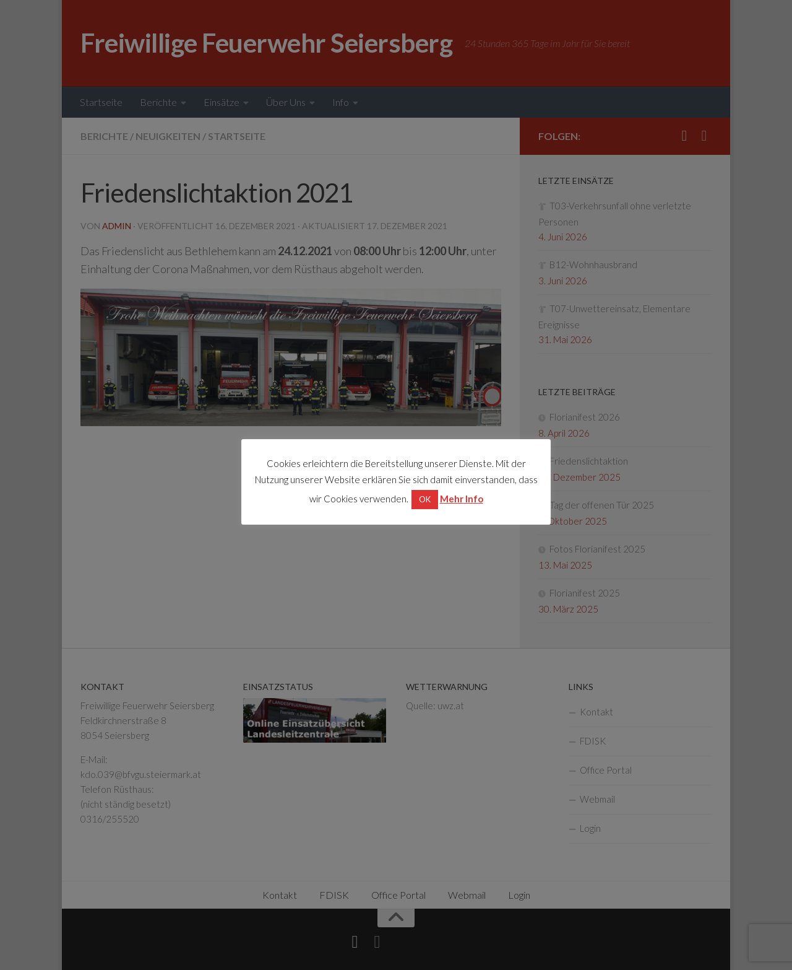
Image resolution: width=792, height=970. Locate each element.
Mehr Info (461, 498)
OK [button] (425, 499)
